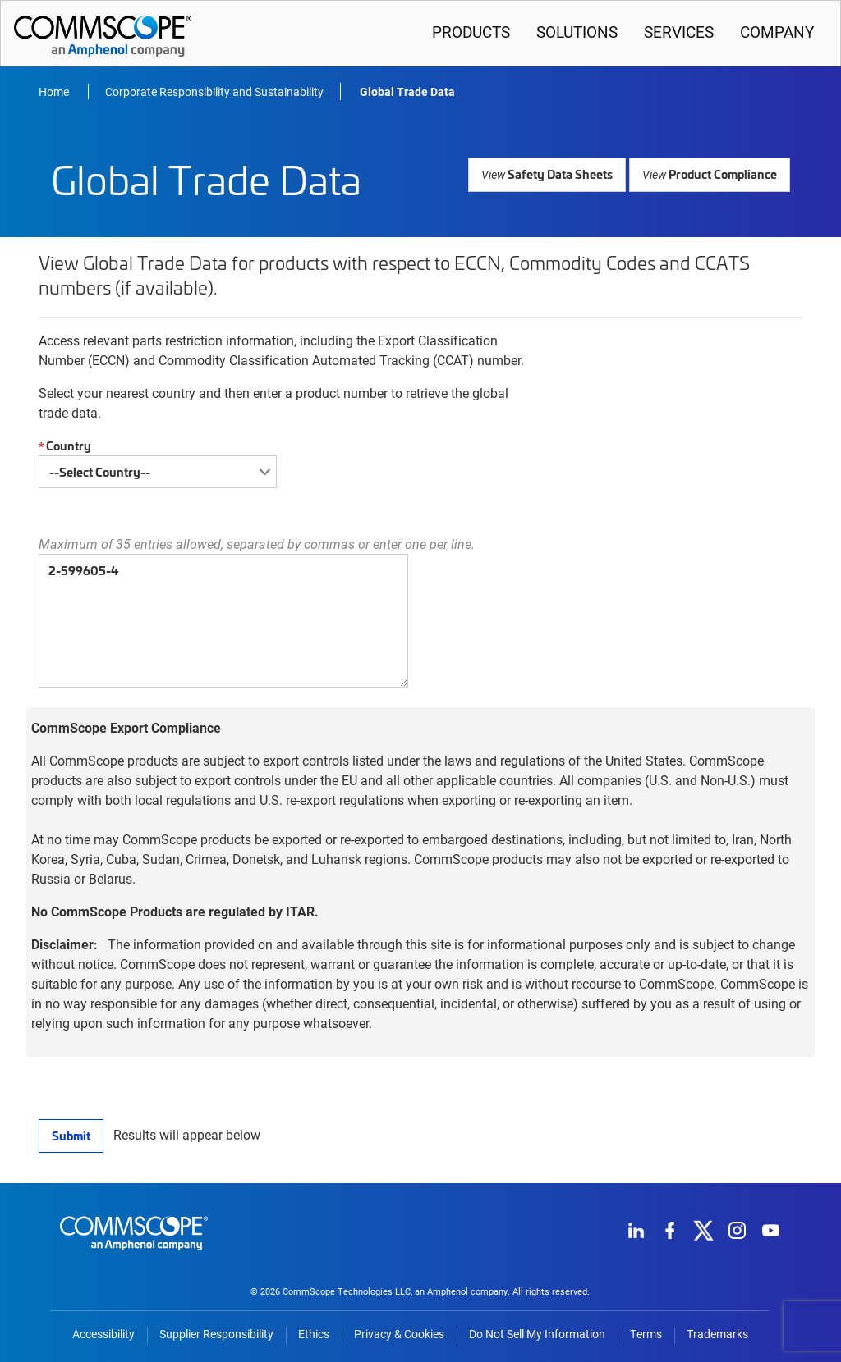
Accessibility (103, 1334)
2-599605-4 (223, 621)
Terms (646, 1334)
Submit (71, 1135)
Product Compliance (711, 173)
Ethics (313, 1334)
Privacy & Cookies (399, 1334)
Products (471, 31)
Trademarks (717, 1334)
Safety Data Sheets (551, 173)
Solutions (577, 31)
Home (55, 91)
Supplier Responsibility (216, 1334)
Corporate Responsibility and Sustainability (214, 91)
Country (63, 446)
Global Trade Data (407, 91)
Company (777, 31)
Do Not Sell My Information (537, 1334)
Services (679, 31)
